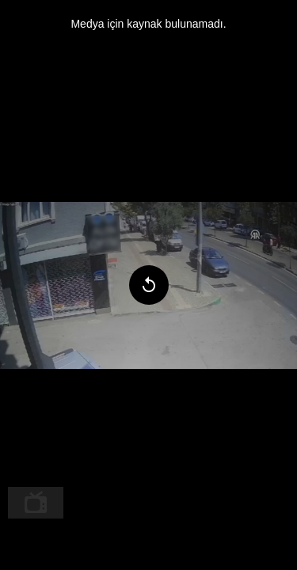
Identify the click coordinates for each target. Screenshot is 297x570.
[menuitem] (35, 503)
